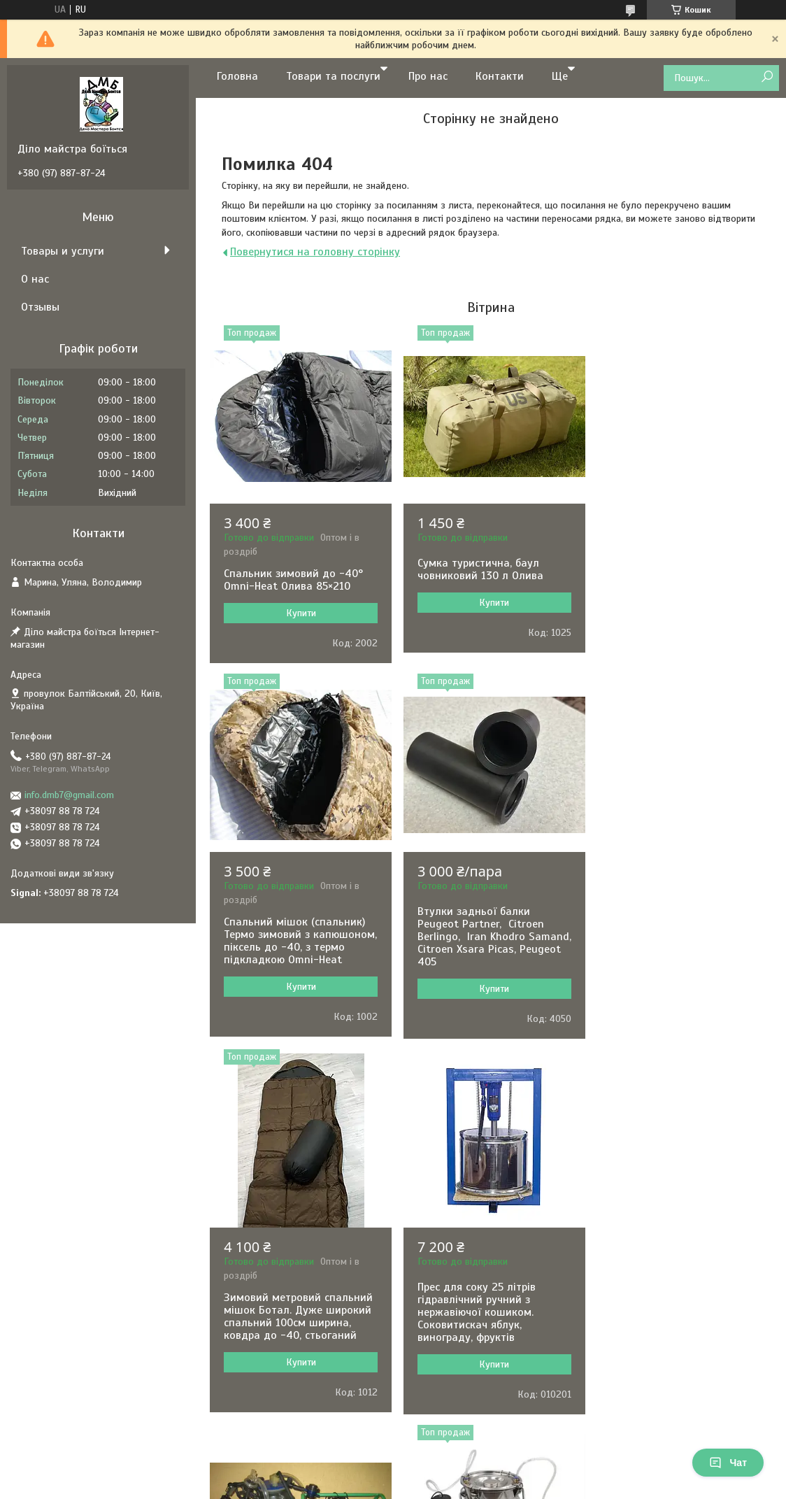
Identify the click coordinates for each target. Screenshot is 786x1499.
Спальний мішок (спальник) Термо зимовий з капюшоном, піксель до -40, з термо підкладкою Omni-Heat (679, 598)
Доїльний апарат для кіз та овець (486, 1331)
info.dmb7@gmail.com (69, 795)
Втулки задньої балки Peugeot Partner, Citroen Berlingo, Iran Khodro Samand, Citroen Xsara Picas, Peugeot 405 (296, 974)
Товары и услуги (62, 251)
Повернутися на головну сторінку (315, 252)
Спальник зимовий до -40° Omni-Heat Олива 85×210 (293, 579)
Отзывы (40, 307)
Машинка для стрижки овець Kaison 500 (681, 1331)
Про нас (428, 76)
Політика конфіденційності (527, 1486)
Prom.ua (458, 1473)
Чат (728, 1462)
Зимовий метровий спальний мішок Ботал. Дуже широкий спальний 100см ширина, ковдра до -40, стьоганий (489, 978)
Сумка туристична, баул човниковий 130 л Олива (478, 569)
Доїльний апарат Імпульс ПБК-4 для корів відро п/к (291, 1331)
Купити (300, 613)
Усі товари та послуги (486, 1437)
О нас (35, 279)
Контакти (500, 76)
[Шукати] (767, 77)
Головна (237, 76)
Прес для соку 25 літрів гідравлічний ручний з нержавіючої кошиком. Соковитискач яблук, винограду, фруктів (665, 974)
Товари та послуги (333, 76)
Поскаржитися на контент (418, 1486)
